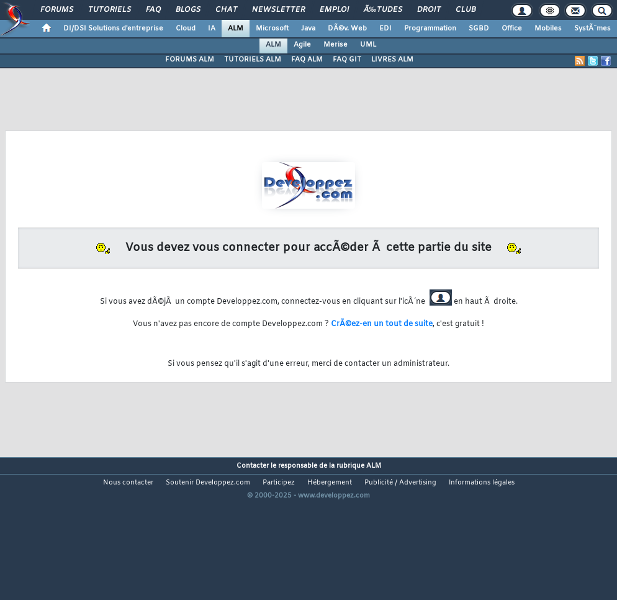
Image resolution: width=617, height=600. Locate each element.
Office (512, 28)
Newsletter (278, 10)
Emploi (334, 10)
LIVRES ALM (392, 59)
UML (368, 44)
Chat (226, 10)
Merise (335, 44)
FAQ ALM (307, 59)
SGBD (479, 28)
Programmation (430, 28)
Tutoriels (109, 10)
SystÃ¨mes (592, 28)
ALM (235, 28)
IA (211, 28)
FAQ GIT (347, 59)
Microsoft (272, 28)
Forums (56, 10)
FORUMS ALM (189, 59)
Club (465, 10)
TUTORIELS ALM (252, 59)
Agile (302, 44)
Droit (429, 10)
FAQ (153, 10)
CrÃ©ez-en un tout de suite (382, 324)
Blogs (188, 10)
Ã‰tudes (383, 10)
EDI (385, 28)
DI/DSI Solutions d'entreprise (113, 28)
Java (308, 28)
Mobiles (548, 28)
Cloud (186, 28)
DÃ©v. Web (347, 28)
